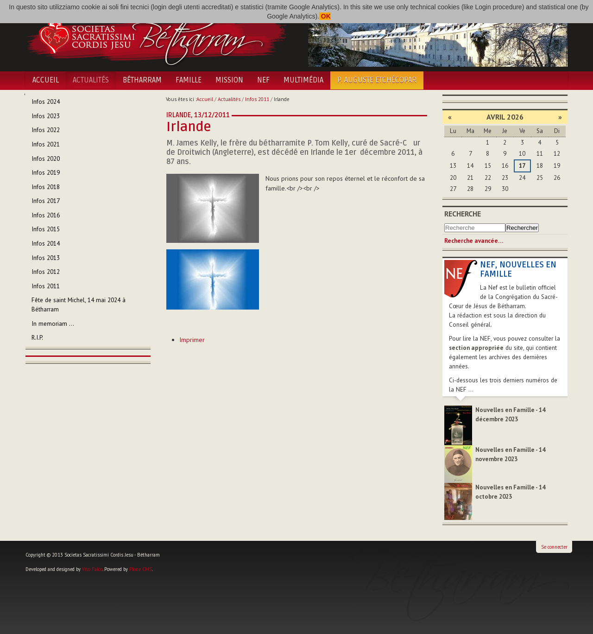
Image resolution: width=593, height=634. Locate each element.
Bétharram (142, 80)
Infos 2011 (257, 99)
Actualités (91, 80)
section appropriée (476, 348)
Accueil (45, 80)
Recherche (462, 213)
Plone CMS (140, 569)
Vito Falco (92, 569)
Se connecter (554, 547)
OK (325, 16)
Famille (189, 80)
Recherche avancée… (473, 241)
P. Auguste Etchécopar (376, 80)
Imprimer (192, 340)
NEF (263, 80)
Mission (229, 80)
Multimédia (303, 80)
